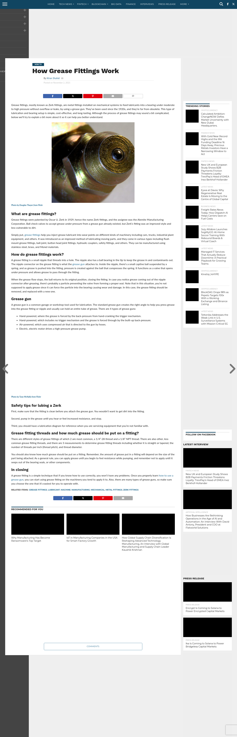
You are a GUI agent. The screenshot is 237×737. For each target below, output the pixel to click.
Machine (66, 490)
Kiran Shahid (53, 78)
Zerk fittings (130, 490)
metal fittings (114, 490)
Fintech (82, 4)
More (183, 4)
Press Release (167, 4)
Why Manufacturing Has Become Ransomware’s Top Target (30, 539)
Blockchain (99, 4)
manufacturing (81, 490)
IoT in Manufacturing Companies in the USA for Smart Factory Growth (92, 539)
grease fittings (38, 490)
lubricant (54, 490)
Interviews (147, 4)
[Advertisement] (118, 33)
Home (51, 4)
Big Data (116, 4)
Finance (131, 4)
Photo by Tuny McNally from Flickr (26, 396)
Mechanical (98, 490)
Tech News (65, 4)
